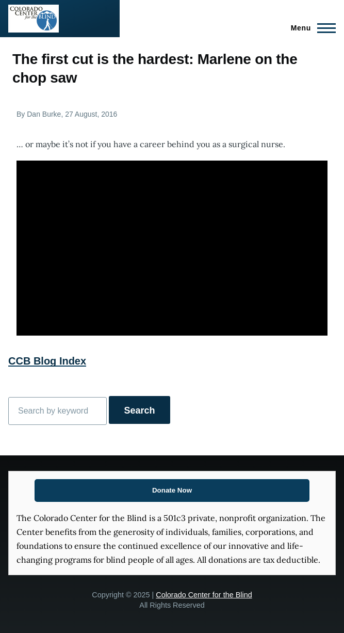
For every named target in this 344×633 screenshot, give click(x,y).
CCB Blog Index (47, 361)
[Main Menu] (310, 28)
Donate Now (172, 490)
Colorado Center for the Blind (204, 595)
